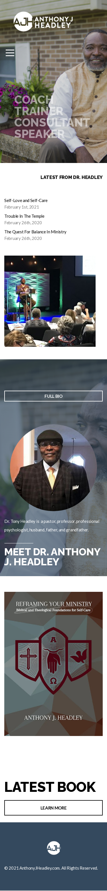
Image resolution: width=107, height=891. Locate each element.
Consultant (52, 122)
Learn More (54, 807)
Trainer (38, 111)
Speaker (39, 133)
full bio (53, 396)
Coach (34, 99)
